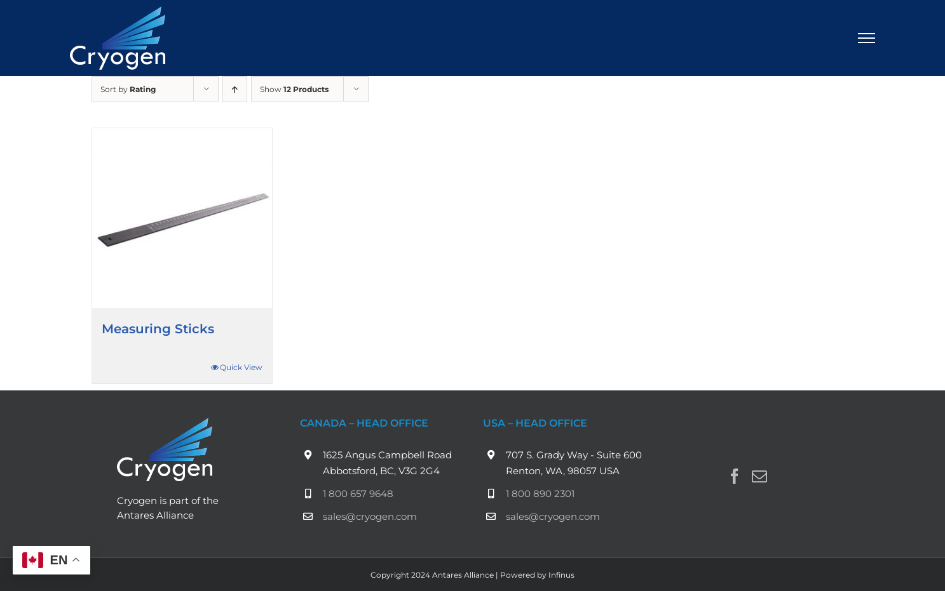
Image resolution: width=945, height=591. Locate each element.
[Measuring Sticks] (182, 218)
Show (294, 89)
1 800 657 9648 (358, 494)
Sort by (128, 89)
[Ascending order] (234, 89)
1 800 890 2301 (540, 494)
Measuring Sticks (158, 328)
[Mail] (759, 476)
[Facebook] (734, 476)
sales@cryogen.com (370, 516)
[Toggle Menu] (867, 38)
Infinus (561, 575)
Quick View (241, 367)
